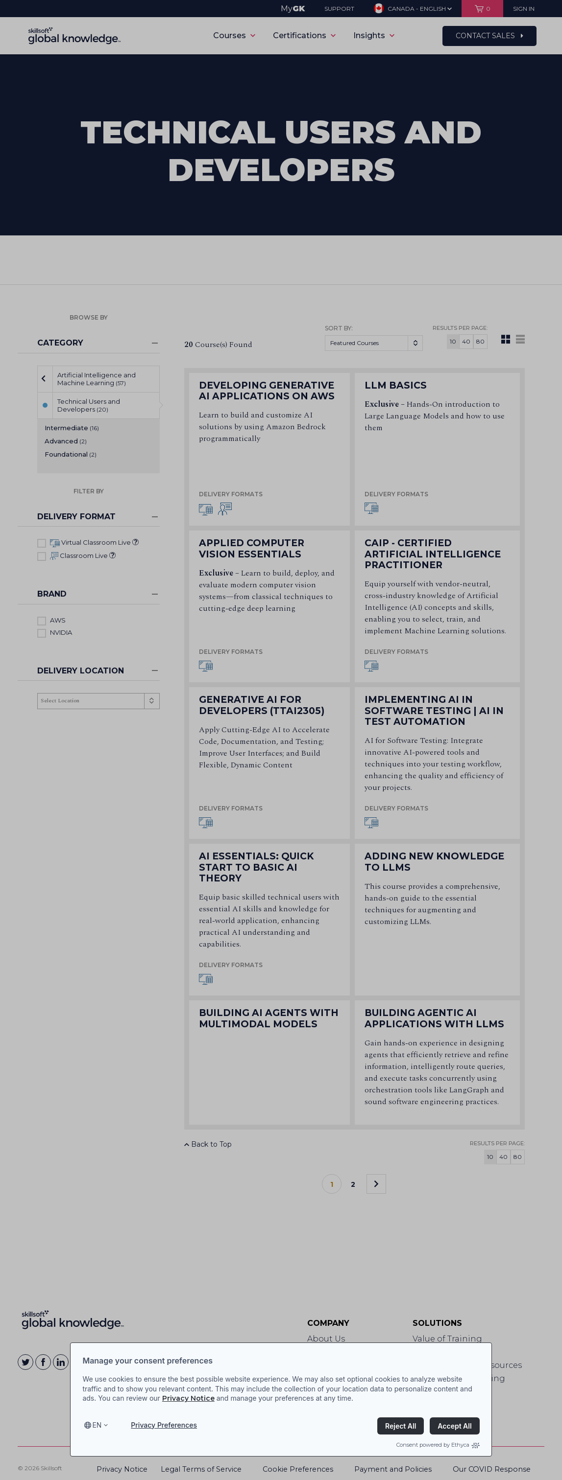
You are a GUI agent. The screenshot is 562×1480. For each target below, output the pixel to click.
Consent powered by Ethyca (438, 1444)
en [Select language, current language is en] (96, 1425)
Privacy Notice (188, 1398)
